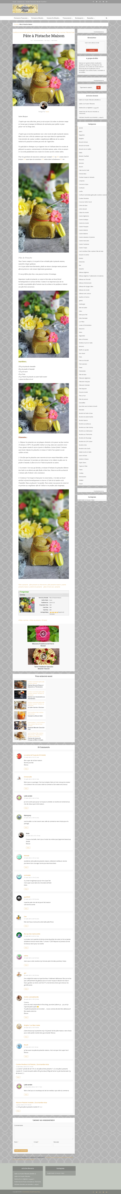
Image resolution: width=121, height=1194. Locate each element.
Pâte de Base (39, 734)
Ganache (30, 725)
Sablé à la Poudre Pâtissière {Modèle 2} (89, 100)
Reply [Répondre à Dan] (26, 926)
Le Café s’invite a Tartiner (36, 707)
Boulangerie (79, 18)
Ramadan (90, 18)
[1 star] (62, 594)
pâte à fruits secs (48, 587)
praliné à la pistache (35, 587)
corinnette (27, 875)
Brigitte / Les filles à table (32, 1025)
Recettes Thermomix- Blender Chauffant (36, 1)
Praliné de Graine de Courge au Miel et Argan (35, 739)
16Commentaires (38, 40)
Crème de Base (32, 722)
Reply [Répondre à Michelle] (26, 867)
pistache (57, 587)
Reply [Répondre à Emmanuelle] (26, 788)
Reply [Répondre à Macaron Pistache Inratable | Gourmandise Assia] (18, 1111)
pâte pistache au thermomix (38, 585)
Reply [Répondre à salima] (26, 965)
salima (26, 956)
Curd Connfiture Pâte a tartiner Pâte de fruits (60, 32)
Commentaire (18, 1125)
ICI (53, 157)
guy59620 (27, 897)
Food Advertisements (98, 31)
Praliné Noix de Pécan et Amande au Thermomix (35, 686)
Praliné (45, 620)
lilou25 (26, 1045)
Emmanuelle (28, 777)
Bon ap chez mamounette (32, 934)
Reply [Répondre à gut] (26, 989)
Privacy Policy (36, 1191)
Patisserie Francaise (20, 18)
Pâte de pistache (35, 620)
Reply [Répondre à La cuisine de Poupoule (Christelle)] (26, 769)
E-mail (36, 1142)
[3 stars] (64, 594)
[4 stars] (66, 594)
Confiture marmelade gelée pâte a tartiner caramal (29, 32)
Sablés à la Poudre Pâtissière (87, 104)
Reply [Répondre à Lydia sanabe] (26, 808)
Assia (48, 40)
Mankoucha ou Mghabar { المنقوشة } (89, 107)
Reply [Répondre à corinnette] (26, 889)
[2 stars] (63, 594)
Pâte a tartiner (24, 620)
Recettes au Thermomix (34, 736)
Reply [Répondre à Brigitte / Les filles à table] (26, 1037)
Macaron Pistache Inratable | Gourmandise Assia (31, 1103)
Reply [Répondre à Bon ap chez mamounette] (26, 947)
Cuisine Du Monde (53, 18)
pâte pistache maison (54, 585)
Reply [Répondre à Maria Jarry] (26, 827)
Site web (56, 1142)
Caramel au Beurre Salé (35, 716)
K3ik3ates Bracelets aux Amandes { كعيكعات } (91, 117)
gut (25, 973)
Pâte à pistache (23, 585)
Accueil (14, 1)
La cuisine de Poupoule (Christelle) (35, 755)
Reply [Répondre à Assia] (28, 847)
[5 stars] (67, 594)
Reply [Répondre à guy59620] (26, 908)
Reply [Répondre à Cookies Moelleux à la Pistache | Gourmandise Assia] (18, 1077)
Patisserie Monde (37, 18)
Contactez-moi (21, 1)
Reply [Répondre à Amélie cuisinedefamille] (26, 1017)
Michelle (26, 856)
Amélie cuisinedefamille (31, 997)
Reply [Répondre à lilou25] (26, 1056)
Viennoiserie (67, 18)
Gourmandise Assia (27, 1191)
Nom (16, 1142)
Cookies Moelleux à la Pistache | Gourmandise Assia (32, 1064)
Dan (25, 916)
